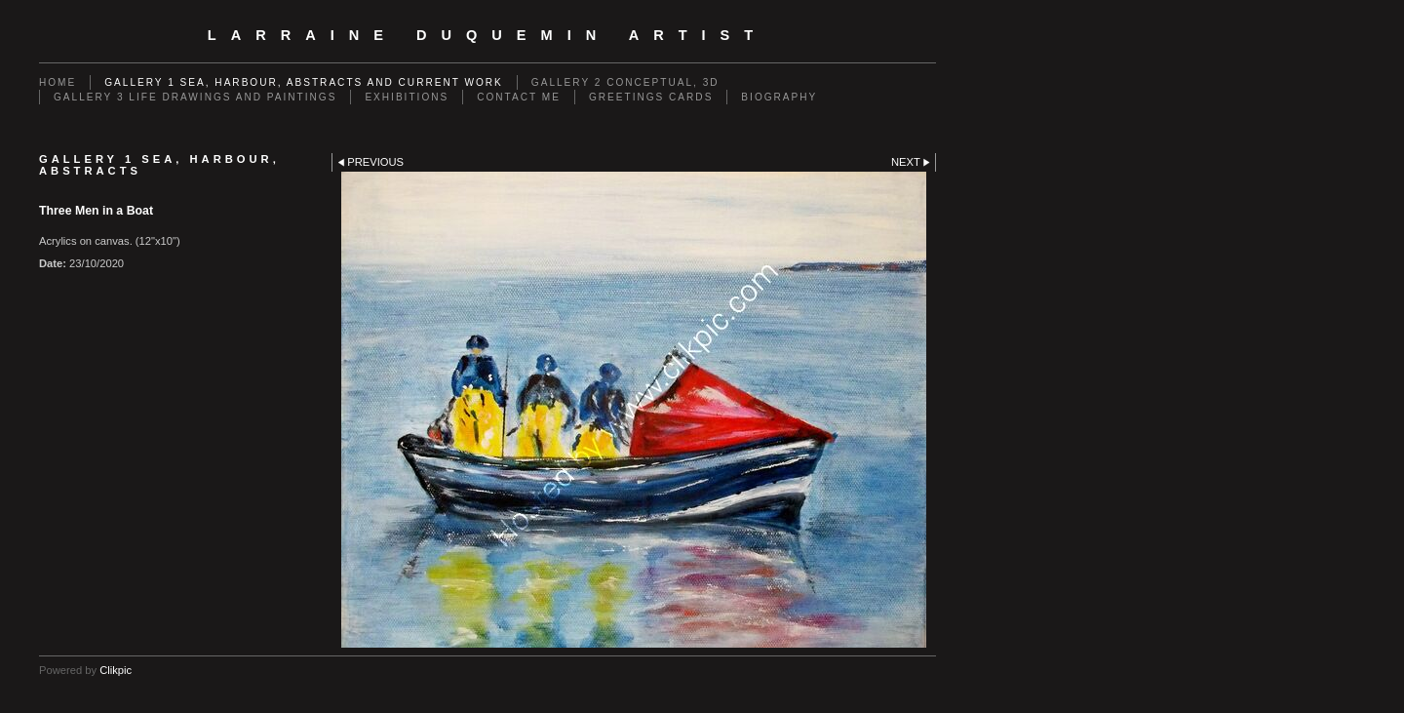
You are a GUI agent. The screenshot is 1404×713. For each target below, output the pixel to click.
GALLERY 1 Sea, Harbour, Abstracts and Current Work (303, 82)
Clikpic (115, 670)
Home (57, 82)
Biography (779, 97)
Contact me (519, 97)
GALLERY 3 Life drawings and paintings (195, 97)
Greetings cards (651, 97)
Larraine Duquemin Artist (487, 35)
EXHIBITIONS (406, 97)
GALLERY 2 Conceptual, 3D (625, 82)
